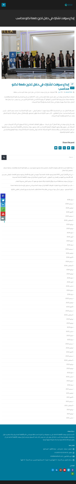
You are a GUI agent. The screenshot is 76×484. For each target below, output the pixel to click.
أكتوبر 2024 (69, 255)
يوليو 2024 (69, 267)
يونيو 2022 (69, 364)
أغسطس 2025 (68, 219)
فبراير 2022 (69, 376)
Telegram (52, 464)
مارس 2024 (69, 284)
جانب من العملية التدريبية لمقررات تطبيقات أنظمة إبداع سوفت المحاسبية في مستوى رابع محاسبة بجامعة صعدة (41, 185)
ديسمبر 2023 (69, 296)
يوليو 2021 (70, 404)
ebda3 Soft (69, 92)
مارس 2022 (69, 372)
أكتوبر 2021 (69, 392)
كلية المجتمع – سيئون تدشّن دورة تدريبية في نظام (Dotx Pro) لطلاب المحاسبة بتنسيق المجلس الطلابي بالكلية (41, 189)
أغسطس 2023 (68, 312)
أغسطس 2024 (68, 264)
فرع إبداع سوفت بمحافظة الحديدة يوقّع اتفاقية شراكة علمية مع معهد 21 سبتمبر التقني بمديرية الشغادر (44, 181)
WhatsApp (72, 467)
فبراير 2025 (69, 239)
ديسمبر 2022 (69, 340)
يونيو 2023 (69, 320)
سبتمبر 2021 (69, 396)
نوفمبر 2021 (69, 388)
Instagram (60, 464)
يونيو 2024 (69, 272)
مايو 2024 (70, 276)
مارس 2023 (69, 328)
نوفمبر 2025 (69, 207)
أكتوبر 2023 (69, 304)
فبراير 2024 (69, 288)
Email (55, 147)
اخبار (59, 92)
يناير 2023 (70, 336)
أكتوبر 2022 (69, 348)
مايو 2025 (70, 231)
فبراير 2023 (69, 332)
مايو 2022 (70, 368)
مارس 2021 (69, 412)
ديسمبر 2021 (69, 384)
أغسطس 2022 (68, 356)
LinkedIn (64, 147)
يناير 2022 (70, 380)
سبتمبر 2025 (69, 215)
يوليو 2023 (69, 316)
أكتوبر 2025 (69, 211)
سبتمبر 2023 (69, 308)
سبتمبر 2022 (69, 352)
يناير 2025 (70, 243)
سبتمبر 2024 (69, 260)
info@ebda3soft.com (56, 450)
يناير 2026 (70, 199)
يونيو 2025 (69, 227)
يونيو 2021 (70, 408)
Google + (60, 147)
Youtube (64, 464)
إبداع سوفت (67, 481)
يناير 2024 (70, 292)
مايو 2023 (70, 324)
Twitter (68, 147)
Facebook (72, 147)
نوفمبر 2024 (69, 251)
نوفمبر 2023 (69, 300)
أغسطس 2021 (68, 400)
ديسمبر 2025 (69, 203)
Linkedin (56, 464)
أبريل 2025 (70, 235)
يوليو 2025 (69, 223)
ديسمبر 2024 (69, 247)
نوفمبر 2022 (69, 344)
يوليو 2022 (69, 360)
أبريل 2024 (70, 280)
